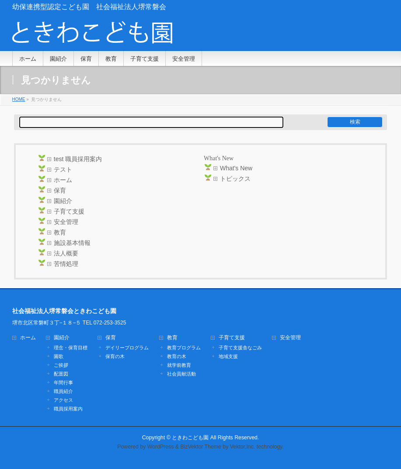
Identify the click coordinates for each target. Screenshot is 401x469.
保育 (60, 190)
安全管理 (66, 221)
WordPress (160, 447)
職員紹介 (63, 391)
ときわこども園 (190, 438)
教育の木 (176, 356)
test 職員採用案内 (78, 158)
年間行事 (63, 382)
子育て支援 (69, 211)
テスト (63, 169)
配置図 (61, 373)
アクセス (63, 400)
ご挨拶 (61, 365)
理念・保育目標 (70, 347)
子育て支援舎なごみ (240, 347)
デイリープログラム (127, 347)
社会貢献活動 (181, 373)
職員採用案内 (68, 408)
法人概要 (66, 253)
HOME (18, 99)
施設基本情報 (72, 242)
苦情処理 (66, 263)
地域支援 (228, 356)
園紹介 (63, 200)
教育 (60, 232)
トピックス (235, 178)
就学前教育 (179, 365)
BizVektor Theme (200, 447)
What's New (236, 168)
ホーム (63, 179)
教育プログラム (184, 347)
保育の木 (115, 356)
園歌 (58, 356)
